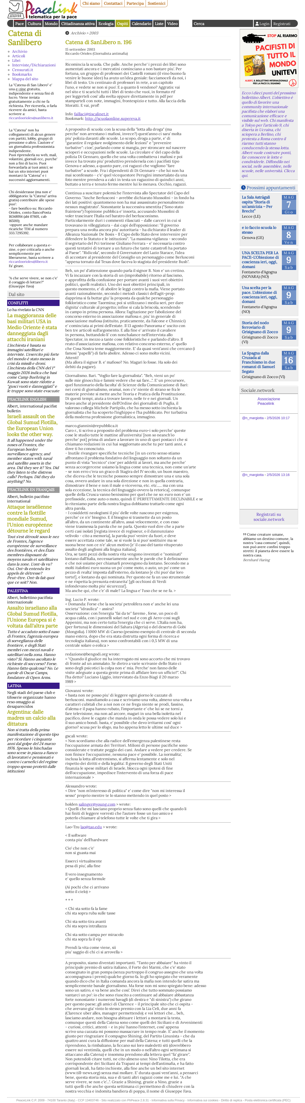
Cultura (34, 23)
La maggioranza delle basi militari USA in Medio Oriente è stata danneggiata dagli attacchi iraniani (32, 327)
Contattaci (113, 3)
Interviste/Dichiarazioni (34, 65)
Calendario (141, 23)
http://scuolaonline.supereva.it (113, 118)
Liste (159, 23)
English (186, 23)
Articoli (18, 55)
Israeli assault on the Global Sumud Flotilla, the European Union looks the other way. (32, 425)
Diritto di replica (231, 1100)
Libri (16, 60)
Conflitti (18, 303)
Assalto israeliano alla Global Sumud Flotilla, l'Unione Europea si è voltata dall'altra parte (32, 617)
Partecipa (135, 3)
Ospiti (122, 23)
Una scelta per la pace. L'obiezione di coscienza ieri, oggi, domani (259, 294)
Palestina (18, 590)
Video (172, 23)
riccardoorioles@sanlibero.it (31, 118)
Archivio (19, 51)
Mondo (51, 23)
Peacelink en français (31, 489)
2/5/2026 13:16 (278, 475)
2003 (93, 33)
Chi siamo (91, 3)
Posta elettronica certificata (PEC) (267, 1100)
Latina (14, 685)
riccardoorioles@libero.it (28, 261)
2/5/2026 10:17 (278, 418)
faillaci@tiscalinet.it (91, 113)
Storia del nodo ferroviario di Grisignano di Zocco (260, 327)
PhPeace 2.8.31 (138, 1100)
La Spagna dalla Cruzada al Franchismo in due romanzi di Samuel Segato (258, 362)
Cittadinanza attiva (78, 23)
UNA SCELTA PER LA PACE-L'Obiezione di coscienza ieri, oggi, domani (260, 259)
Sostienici (156, 3)
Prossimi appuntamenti (271, 187)
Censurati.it (22, 69)
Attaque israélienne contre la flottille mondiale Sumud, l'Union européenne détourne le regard (29, 519)
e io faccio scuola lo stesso (259, 229)
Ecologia (105, 23)
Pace (19, 23)
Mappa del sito (25, 78)
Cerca (199, 23)
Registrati (281, 23)
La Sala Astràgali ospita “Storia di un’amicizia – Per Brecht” (257, 204)
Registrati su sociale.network (269, 517)
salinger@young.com (97, 804)
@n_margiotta (253, 418)
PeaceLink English (27, 399)
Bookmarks (22, 74)
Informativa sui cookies (202, 1100)
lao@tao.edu (91, 826)
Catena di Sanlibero (25, 37)
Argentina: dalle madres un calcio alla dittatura (31, 718)
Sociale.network (257, 390)
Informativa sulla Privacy (168, 1100)
